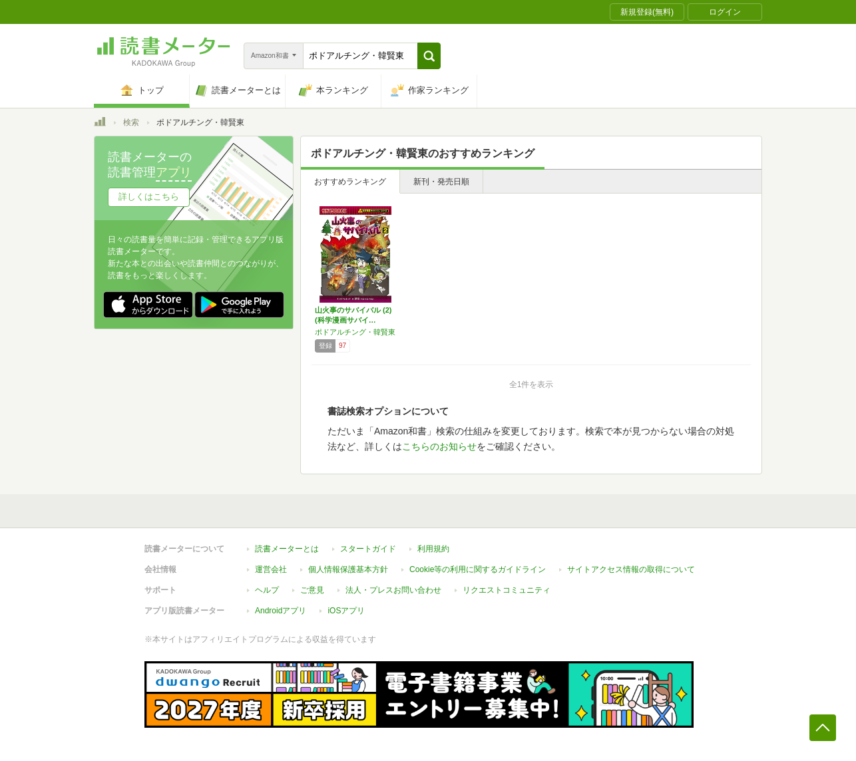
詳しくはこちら (148, 197)
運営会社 (271, 569)
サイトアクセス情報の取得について (631, 569)
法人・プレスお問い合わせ (393, 590)
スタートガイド (368, 549)
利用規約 (433, 549)
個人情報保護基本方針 (348, 569)
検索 (131, 122)
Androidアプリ (280, 611)
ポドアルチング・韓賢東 (355, 332)
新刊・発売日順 (441, 181)
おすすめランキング (350, 181)
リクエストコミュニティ (506, 590)
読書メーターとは (287, 549)
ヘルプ (267, 590)
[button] (429, 56)
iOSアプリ (346, 611)
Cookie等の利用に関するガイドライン (477, 569)
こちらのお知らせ (439, 446)
